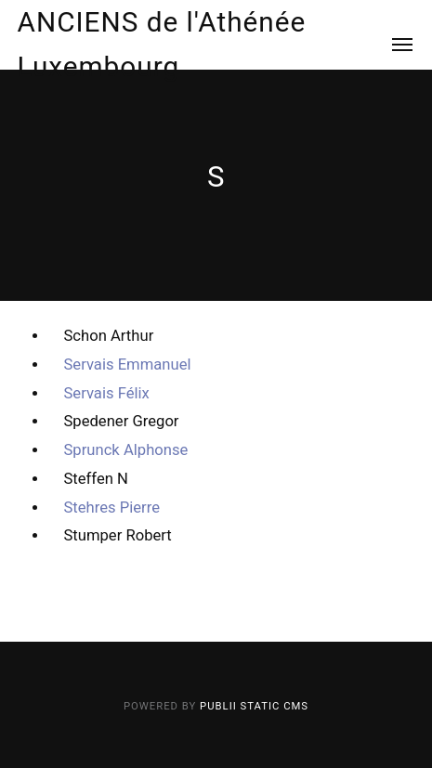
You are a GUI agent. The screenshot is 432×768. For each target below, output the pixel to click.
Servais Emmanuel (126, 364)
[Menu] (391, 44)
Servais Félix (106, 393)
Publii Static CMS (254, 706)
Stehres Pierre (111, 507)
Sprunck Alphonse (125, 450)
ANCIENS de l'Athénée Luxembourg (162, 44)
